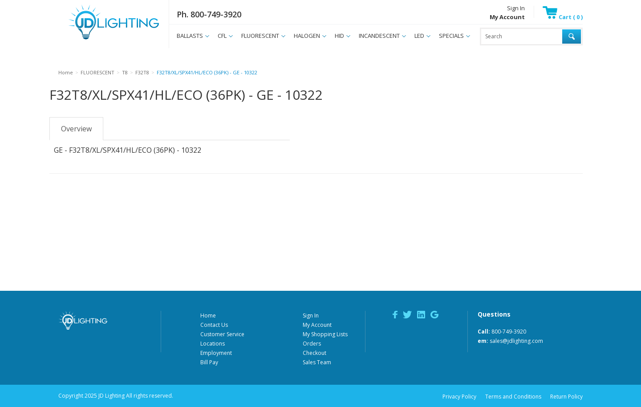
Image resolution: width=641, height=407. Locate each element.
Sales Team (317, 362)
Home (208, 315)
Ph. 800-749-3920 (209, 14)
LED (419, 36)
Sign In (516, 8)
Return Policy (566, 396)
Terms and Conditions (513, 396)
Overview (76, 129)
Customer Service (222, 334)
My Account (317, 325)
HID (339, 36)
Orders (312, 343)
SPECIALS (451, 36)
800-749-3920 (508, 331)
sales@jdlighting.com (516, 341)
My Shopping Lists (325, 334)
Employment (216, 353)
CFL (222, 36)
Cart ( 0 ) (563, 17)
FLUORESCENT (260, 36)
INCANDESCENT (379, 36)
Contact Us (214, 325)
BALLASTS (190, 36)
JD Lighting (102, 39)
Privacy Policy (459, 396)
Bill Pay (209, 362)
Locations (212, 343)
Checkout (314, 353)
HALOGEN (307, 36)
